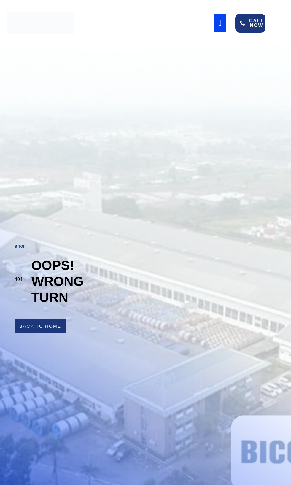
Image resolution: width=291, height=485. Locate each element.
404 (19, 279)
